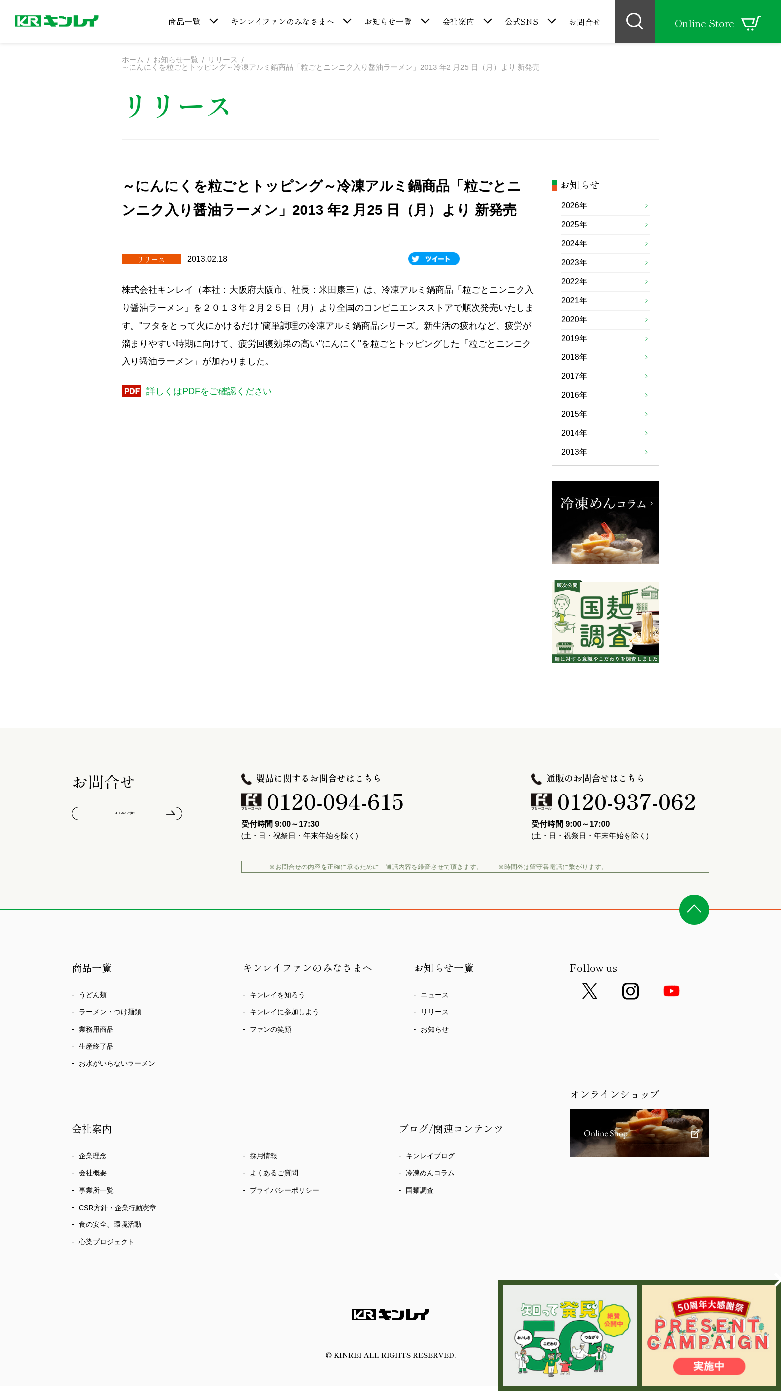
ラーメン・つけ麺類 (110, 1060)
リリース (435, 1060)
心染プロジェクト (106, 1290)
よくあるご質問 (127, 865)
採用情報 (263, 1204)
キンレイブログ (430, 1204)
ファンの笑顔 (270, 1077)
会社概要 (93, 1221)
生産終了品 (96, 1094)
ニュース (435, 1042)
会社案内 (458, 21)
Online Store (718, 23)
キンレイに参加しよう (284, 1060)
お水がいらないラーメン (117, 1111)
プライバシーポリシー (284, 1238)
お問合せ (585, 22)
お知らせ (435, 1077)
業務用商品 (96, 1077)
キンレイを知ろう (277, 1042)
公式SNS (521, 21)
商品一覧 (184, 21)
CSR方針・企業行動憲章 (117, 1255)
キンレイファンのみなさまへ (282, 21)
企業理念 (93, 1204)
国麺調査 (420, 1238)
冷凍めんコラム (430, 1221)
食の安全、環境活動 (110, 1272)
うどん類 (93, 1042)
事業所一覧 (96, 1238)
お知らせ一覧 (388, 21)
